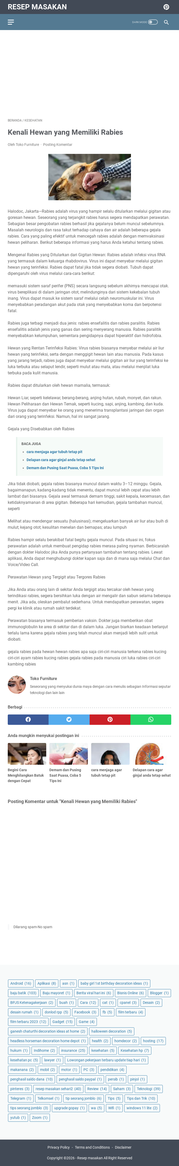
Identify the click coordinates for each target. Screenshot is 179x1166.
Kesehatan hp (135, 1050)
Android (20, 983)
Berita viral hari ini (93, 993)
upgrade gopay (69, 1108)
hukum (19, 1050)
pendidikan (112, 1070)
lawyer (52, 1060)
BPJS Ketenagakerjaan (31, 1002)
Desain (151, 1002)
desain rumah (24, 1012)
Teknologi (148, 1089)
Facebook (85, 1012)
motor (69, 1070)
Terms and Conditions (92, 1147)
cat (108, 1002)
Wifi (114, 1108)
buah (66, 1002)
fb (107, 1012)
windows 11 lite (142, 1108)
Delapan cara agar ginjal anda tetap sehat (61, 460)
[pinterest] (110, 719)
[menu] (14, 22)
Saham (122, 1089)
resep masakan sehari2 (58, 1089)
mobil (47, 1070)
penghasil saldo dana (31, 1079)
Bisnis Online (130, 993)
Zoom (40, 1117)
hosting (153, 1041)
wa (96, 1108)
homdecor (125, 1041)
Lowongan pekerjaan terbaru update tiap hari (106, 1060)
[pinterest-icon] (165, 7)
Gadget (62, 1022)
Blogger (159, 993)
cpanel (128, 1002)
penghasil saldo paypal (80, 1079)
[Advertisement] (89, 74)
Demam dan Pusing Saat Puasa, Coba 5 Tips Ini (65, 468)
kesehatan (102, 1050)
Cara (88, 1002)
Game (87, 1022)
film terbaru (130, 1012)
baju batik (23, 993)
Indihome (44, 1050)
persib (116, 1079)
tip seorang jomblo (84, 1098)
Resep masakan (37, 7)
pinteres (19, 1089)
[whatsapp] (150, 719)
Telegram (20, 1098)
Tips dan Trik (141, 1098)
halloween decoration (111, 1031)
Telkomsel (48, 1098)
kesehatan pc (24, 1060)
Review (97, 1089)
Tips (114, 1098)
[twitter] (69, 719)
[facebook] (28, 719)
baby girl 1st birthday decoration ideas (114, 983)
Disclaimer (123, 1147)
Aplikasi (46, 983)
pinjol (137, 1079)
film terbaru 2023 (28, 1022)
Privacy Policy (59, 1147)
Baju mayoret (56, 993)
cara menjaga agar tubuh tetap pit (54, 452)
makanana (22, 1070)
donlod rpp (56, 1012)
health (100, 1041)
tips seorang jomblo (29, 1108)
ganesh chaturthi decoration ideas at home (47, 1031)
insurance (73, 1050)
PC (88, 1070)
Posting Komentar (57, 144)
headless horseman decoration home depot (48, 1041)
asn (68, 983)
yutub (18, 1117)
